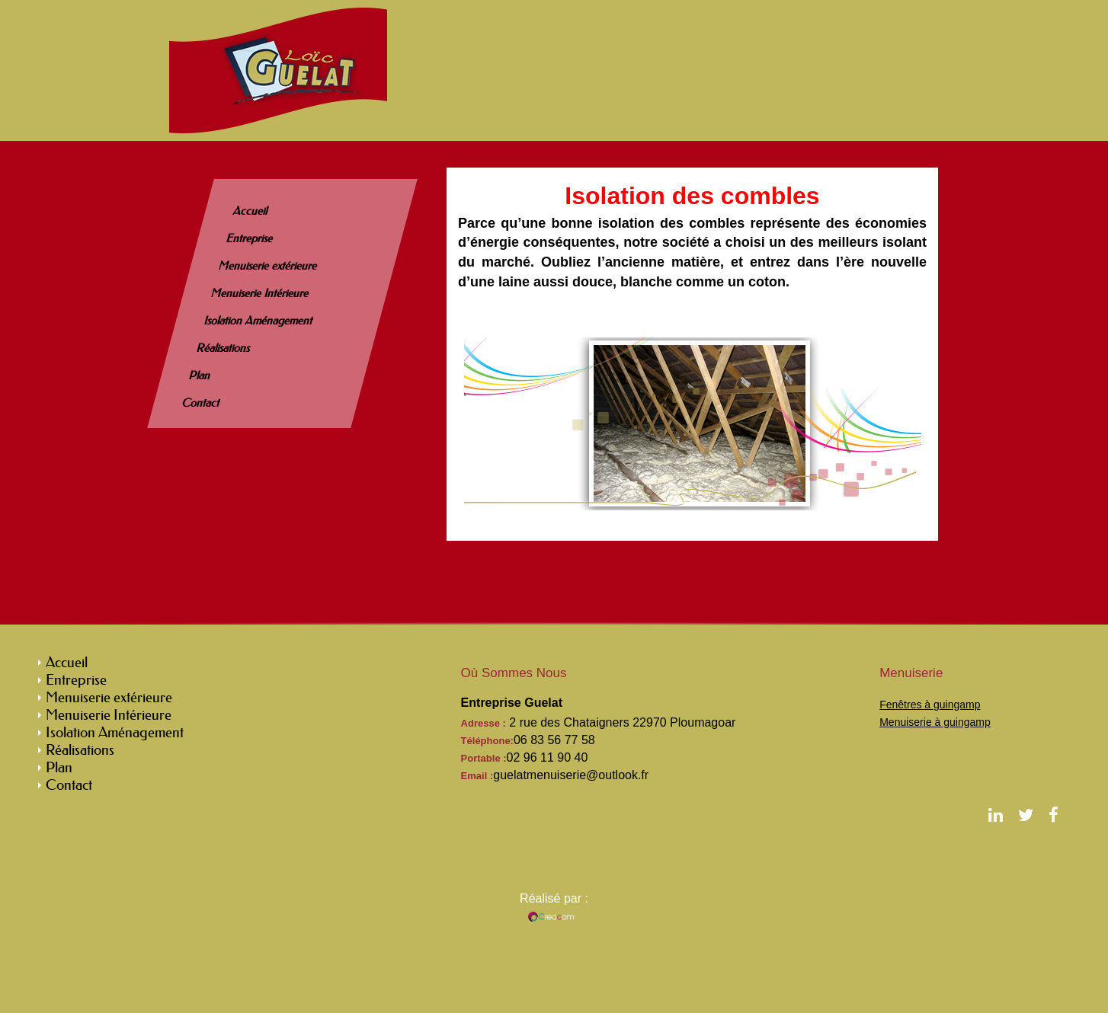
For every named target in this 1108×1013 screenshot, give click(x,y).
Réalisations (223, 348)
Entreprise (249, 238)
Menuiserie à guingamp (935, 722)
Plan (200, 375)
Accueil (251, 211)
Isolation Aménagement (259, 321)
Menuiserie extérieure (268, 266)
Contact (201, 403)
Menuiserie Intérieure (260, 293)
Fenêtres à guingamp (929, 704)
